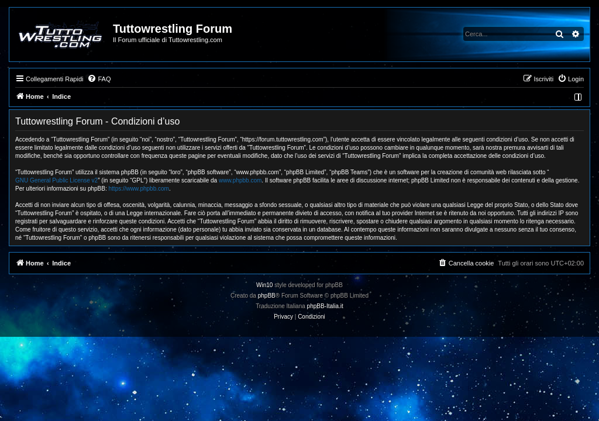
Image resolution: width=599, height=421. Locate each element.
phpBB (267, 295)
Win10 (264, 285)
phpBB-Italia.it (325, 306)
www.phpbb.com (240, 180)
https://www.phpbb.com (139, 188)
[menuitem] (99, 79)
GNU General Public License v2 (56, 180)
